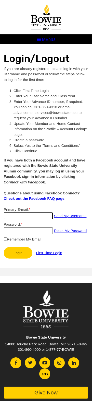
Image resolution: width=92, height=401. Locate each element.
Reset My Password (70, 231)
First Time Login (49, 253)
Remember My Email (24, 239)
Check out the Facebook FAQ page (34, 198)
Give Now (45, 393)
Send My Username (70, 216)
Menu (46, 39)
